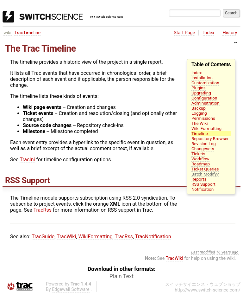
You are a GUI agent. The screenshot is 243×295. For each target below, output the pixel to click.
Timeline (199, 133)
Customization (205, 82)
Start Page (184, 32)
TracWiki (66, 237)
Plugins (198, 87)
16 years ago (227, 252)
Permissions (203, 118)
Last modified (203, 252)
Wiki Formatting (206, 128)
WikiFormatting (95, 237)
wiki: (8, 32)
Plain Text (121, 276)
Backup (198, 108)
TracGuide (43, 237)
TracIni (27, 160)
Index (209, 32)
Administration (205, 103)
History (229, 32)
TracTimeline (27, 32)
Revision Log (203, 143)
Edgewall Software (71, 289)
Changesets (202, 148)
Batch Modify (204, 173)
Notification (202, 189)
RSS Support (203, 184)
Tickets (198, 153)
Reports (198, 179)
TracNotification (153, 237)
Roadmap (200, 163)
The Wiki (199, 123)
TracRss (42, 210)
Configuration (204, 97)
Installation (202, 77)
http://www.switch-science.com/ (207, 290)
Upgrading (201, 92)
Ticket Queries (205, 168)
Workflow (200, 158)
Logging (199, 113)
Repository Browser (210, 138)
